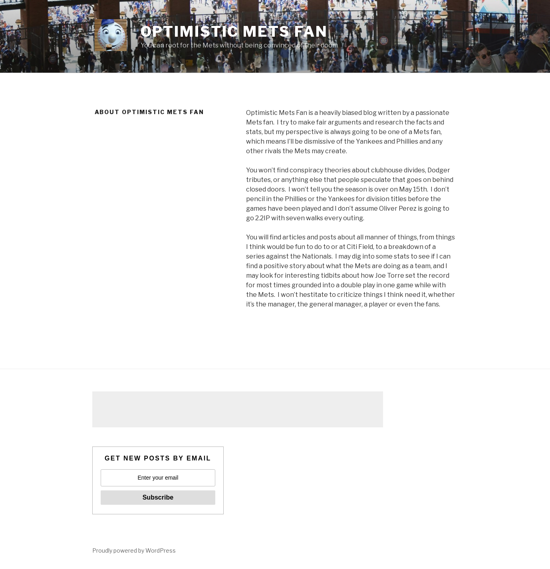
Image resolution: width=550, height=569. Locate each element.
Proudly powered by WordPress (134, 550)
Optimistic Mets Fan (234, 31)
